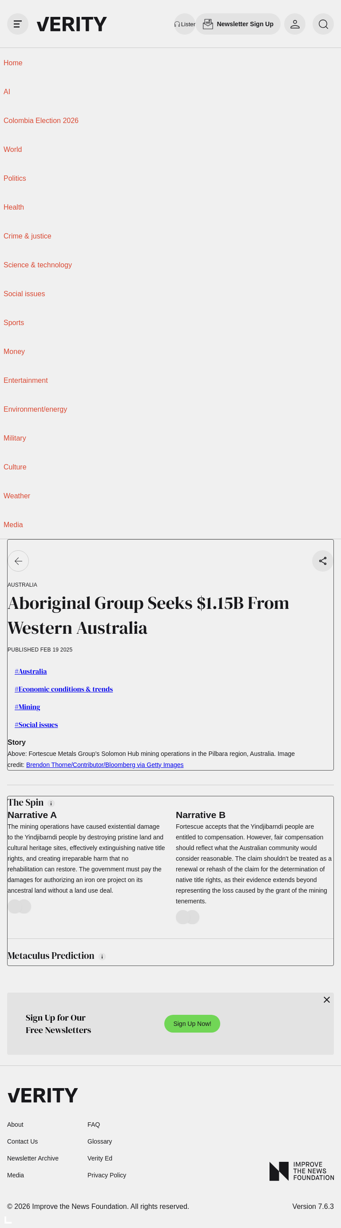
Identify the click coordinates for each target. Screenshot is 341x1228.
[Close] (327, 1000)
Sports (14, 322)
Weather (17, 496)
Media (13, 525)
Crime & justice (28, 236)
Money (14, 351)
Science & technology (38, 265)
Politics (15, 178)
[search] (323, 24)
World (13, 149)
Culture (15, 467)
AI (7, 91)
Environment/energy (35, 409)
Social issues (24, 294)
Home (13, 63)
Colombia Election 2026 (41, 120)
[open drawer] (17, 24)
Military (15, 438)
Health (14, 207)
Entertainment (26, 380)
